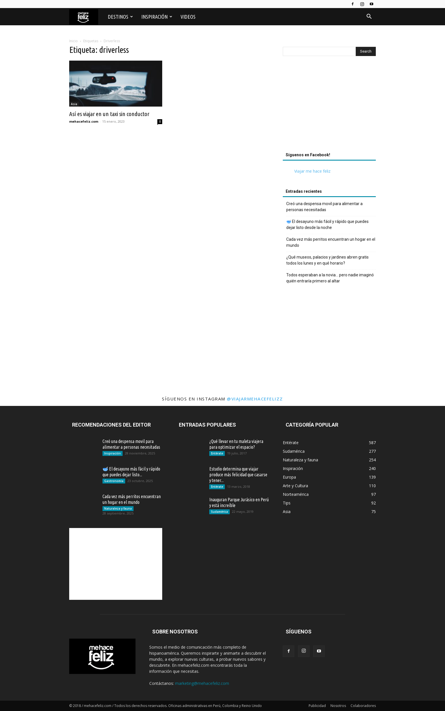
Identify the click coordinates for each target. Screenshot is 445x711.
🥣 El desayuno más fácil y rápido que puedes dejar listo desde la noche (327, 224)
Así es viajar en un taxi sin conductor (109, 113)
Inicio (73, 40)
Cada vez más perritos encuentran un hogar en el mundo (330, 242)
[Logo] (86, 17)
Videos (188, 17)
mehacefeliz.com (83, 121)
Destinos (120, 17)
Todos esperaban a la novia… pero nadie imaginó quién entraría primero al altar (330, 278)
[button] (369, 17)
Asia (74, 104)
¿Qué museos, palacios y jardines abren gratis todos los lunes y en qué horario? (327, 260)
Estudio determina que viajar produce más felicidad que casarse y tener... (238, 474)
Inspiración (156, 17)
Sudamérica (219, 512)
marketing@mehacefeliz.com (202, 683)
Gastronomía (113, 481)
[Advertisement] (329, 106)
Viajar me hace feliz (312, 171)
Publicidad (317, 705)
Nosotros (338, 705)
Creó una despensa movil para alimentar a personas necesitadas (324, 206)
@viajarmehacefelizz (255, 399)
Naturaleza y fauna (118, 508)
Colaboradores (363, 705)
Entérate (217, 453)
